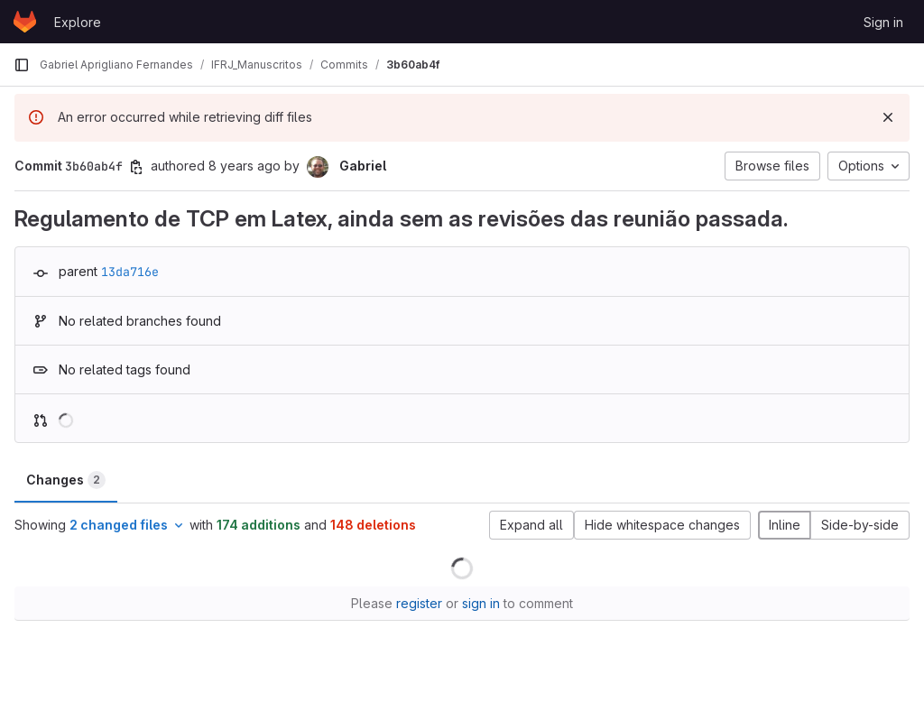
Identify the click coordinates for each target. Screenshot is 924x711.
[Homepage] (25, 21)
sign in (481, 603)
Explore (77, 22)
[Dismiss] (888, 117)
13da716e (130, 271)
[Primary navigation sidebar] (21, 65)
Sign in (883, 22)
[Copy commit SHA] (136, 167)
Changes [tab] (66, 480)
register (419, 603)
